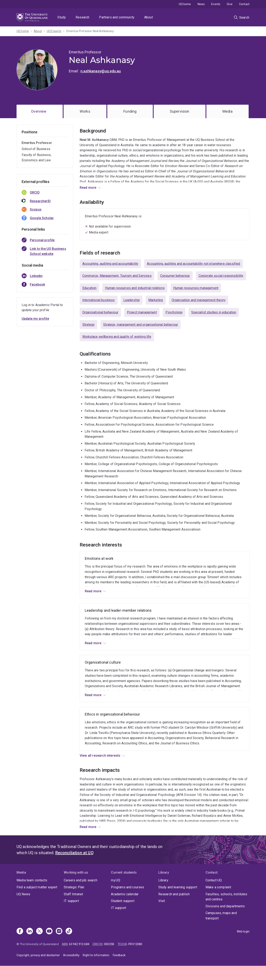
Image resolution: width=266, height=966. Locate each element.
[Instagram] (59, 931)
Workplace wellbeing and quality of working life (116, 337)
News (201, 4)
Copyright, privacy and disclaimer (38, 955)
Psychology (174, 312)
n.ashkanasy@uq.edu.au (100, 71)
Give (229, 4)
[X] (39, 931)
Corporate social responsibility (221, 276)
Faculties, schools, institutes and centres (226, 896)
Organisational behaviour (100, 312)
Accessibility (71, 955)
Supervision (179, 111)
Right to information (96, 955)
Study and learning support (177, 887)
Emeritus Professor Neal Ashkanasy (90, 31)
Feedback (119, 955)
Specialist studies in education (213, 312)
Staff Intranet (73, 894)
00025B (109, 944)
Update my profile (35, 319)
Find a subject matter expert (37, 887)
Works (85, 111)
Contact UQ (214, 880)
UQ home (185, 4)
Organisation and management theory (199, 300)
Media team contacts (32, 880)
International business (98, 300)
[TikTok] (69, 931)
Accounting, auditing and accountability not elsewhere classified (193, 264)
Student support (122, 901)
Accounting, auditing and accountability (110, 264)
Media (227, 111)
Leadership (131, 300)
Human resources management (195, 288)
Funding (129, 111)
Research (82, 17)
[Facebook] (20, 931)
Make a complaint (218, 887)
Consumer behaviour (175, 276)
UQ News (23, 894)
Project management (142, 312)
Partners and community (116, 17)
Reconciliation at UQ (74, 852)
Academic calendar (125, 894)
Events (215, 4)
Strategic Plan (74, 887)
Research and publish (174, 894)
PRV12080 (135, 944)
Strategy (88, 324)
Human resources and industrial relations (134, 288)
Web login (243, 931)
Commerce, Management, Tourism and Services (117, 276)
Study (61, 17)
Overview (38, 111)
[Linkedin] (29, 931)
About (148, 17)
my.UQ (115, 880)
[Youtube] (49, 931)
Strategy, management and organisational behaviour (140, 324)
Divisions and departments (225, 906)
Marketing (155, 300)
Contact (244, 4)
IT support (71, 901)
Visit (161, 901)
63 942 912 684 (79, 944)
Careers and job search (80, 880)
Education (89, 288)
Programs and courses (127, 887)
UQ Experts (54, 31)
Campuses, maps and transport (221, 915)
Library (163, 880)
